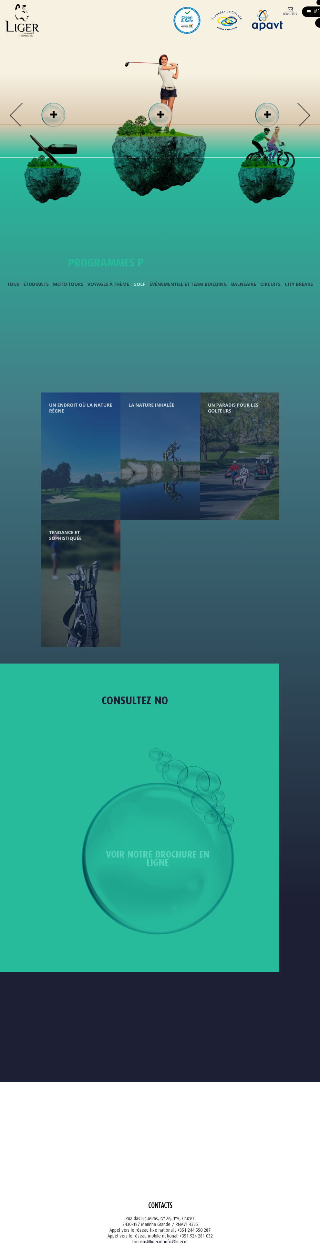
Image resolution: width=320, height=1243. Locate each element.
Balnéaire (243, 284)
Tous (13, 284)
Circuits (270, 284)
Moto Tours (68, 284)
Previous (16, 114)
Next (303, 114)
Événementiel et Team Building (188, 284)
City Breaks (299, 284)
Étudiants (36, 284)
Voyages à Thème (108, 284)
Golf (139, 284)
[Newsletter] (290, 11)
